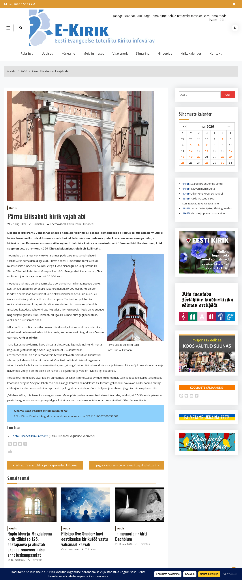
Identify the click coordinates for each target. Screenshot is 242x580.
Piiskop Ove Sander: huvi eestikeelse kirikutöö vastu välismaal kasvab (84, 538)
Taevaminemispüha (202, 188)
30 (206, 139)
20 (198, 156)
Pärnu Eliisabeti (84, 224)
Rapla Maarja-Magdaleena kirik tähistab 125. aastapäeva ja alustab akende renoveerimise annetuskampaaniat (29, 544)
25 (182, 162)
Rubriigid (26, 53)
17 (230, 151)
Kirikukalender (190, 53)
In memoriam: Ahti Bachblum (131, 536)
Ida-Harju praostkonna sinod (208, 213)
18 (182, 156)
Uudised (47, 53)
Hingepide (164, 53)
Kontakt (215, 53)
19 (190, 156)
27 (182, 139)
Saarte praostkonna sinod (206, 183)
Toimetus (38, 224)
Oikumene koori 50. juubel (206, 193)
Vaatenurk (120, 53)
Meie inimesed (93, 53)
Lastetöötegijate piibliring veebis (211, 208)
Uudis (13, 208)
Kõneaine (68, 53)
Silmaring (142, 53)
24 (230, 156)
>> (228, 126)
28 (190, 139)
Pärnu (70, 224)
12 (190, 151)
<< (185, 126)
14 (206, 151)
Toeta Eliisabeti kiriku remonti (29, 436)
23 (222, 156)
